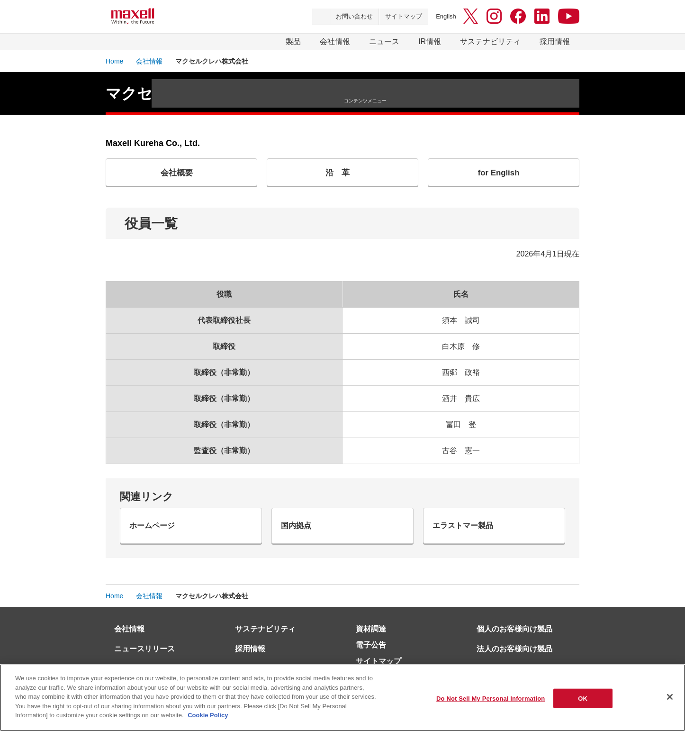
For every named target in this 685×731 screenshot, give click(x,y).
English (446, 16)
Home (114, 61)
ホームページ (159, 533)
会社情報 (335, 41)
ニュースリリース (144, 660)
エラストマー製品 (471, 533)
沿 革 (339, 174)
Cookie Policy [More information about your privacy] (208, 715)
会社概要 (178, 174)
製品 (293, 41)
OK (582, 698)
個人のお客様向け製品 (514, 640)
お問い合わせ (354, 16)
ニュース (384, 41)
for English (500, 174)
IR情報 (429, 41)
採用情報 (555, 41)
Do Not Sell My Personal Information (490, 698)
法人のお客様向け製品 (514, 660)
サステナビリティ (490, 41)
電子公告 (371, 656)
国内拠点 (302, 533)
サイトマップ (403, 16)
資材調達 (371, 640)
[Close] (669, 696)
